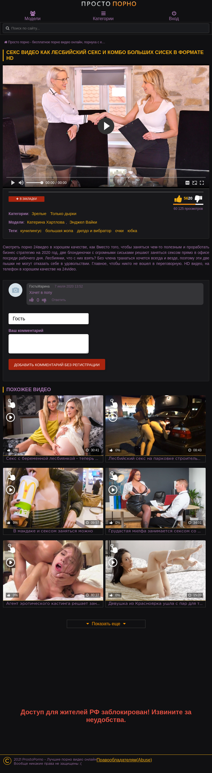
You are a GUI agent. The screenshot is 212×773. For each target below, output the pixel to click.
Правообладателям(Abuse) (124, 760)
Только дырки (63, 213)
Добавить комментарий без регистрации (57, 365)
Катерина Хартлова (46, 222)
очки (119, 230)
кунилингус (31, 230)
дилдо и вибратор (94, 230)
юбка (132, 230)
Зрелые (39, 213)
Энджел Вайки (83, 222)
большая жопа (59, 230)
